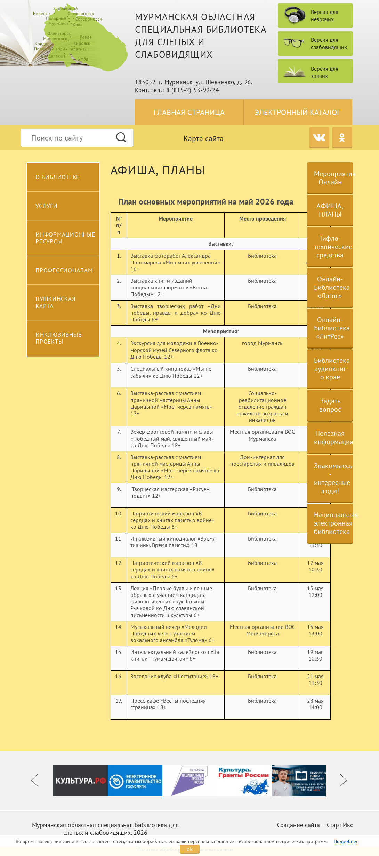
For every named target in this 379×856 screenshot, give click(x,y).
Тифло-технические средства (333, 246)
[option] (80, 780)
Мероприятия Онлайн (333, 177)
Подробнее (346, 841)
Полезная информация (333, 437)
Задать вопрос (330, 405)
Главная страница (189, 112)
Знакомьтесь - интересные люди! (333, 478)
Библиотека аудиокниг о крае (332, 369)
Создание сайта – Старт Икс (315, 825)
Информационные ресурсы (65, 238)
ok (190, 849)
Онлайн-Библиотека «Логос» (332, 287)
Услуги (46, 206)
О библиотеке (57, 177)
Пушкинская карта (55, 302)
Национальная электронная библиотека (333, 523)
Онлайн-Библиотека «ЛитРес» (332, 328)
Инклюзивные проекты (58, 338)
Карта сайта (204, 138)
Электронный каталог (297, 112)
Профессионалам (64, 270)
